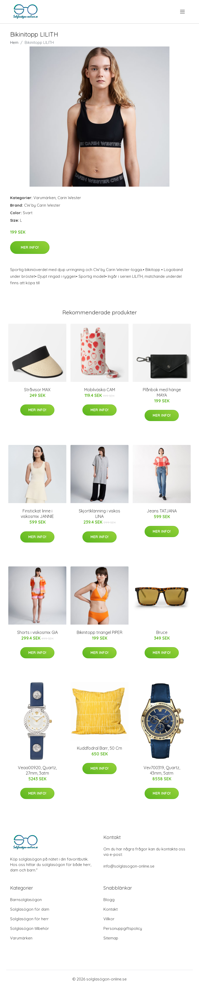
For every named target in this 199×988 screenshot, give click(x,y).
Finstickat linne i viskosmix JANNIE (37, 513)
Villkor (109, 918)
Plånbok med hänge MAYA (162, 392)
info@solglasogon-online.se (128, 866)
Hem (14, 42)
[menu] (183, 12)
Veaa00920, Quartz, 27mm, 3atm (37, 770)
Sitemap (110, 938)
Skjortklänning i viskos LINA (99, 513)
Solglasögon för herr (29, 918)
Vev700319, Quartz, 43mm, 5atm (162, 770)
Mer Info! (30, 247)
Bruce (161, 632)
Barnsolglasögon (26, 899)
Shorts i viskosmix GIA (37, 632)
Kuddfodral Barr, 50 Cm (99, 748)
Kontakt (110, 909)
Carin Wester (69, 197)
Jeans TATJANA (162, 510)
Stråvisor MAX (37, 389)
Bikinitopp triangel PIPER (99, 632)
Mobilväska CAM (99, 389)
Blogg (109, 899)
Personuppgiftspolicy (122, 928)
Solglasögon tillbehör (29, 928)
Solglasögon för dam (29, 909)
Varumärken (44, 197)
